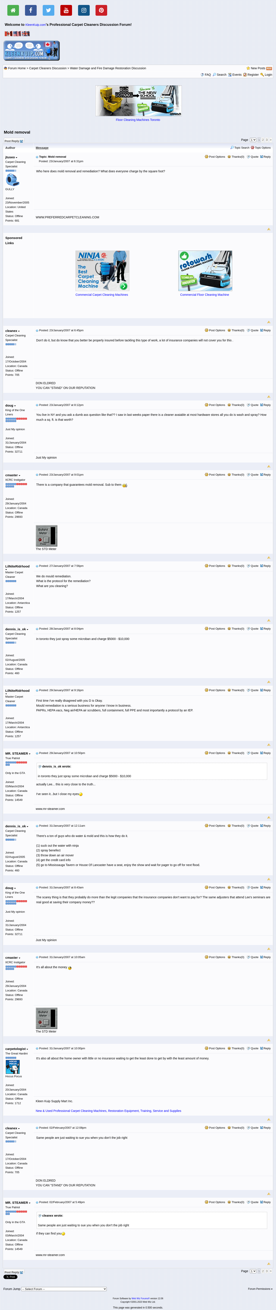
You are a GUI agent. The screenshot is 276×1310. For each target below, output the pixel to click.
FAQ (208, 74)
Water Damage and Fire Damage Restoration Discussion (108, 68)
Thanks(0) (235, 156)
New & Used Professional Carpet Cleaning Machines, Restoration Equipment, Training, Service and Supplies (108, 1111)
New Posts (258, 68)
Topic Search (239, 147)
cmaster (12, 475)
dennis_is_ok (16, 629)
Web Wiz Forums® (141, 1298)
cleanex (12, 331)
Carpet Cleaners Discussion (48, 68)
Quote (254, 156)
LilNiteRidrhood (17, 567)
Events (235, 74)
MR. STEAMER (17, 753)
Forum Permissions (260, 1288)
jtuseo (11, 157)
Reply (267, 156)
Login (268, 74)
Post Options (215, 156)
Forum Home (17, 68)
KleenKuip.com (35, 24)
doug (10, 405)
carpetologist (16, 1049)
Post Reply (13, 140)
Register (253, 74)
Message (42, 147)
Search (219, 74)
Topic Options (261, 147)
